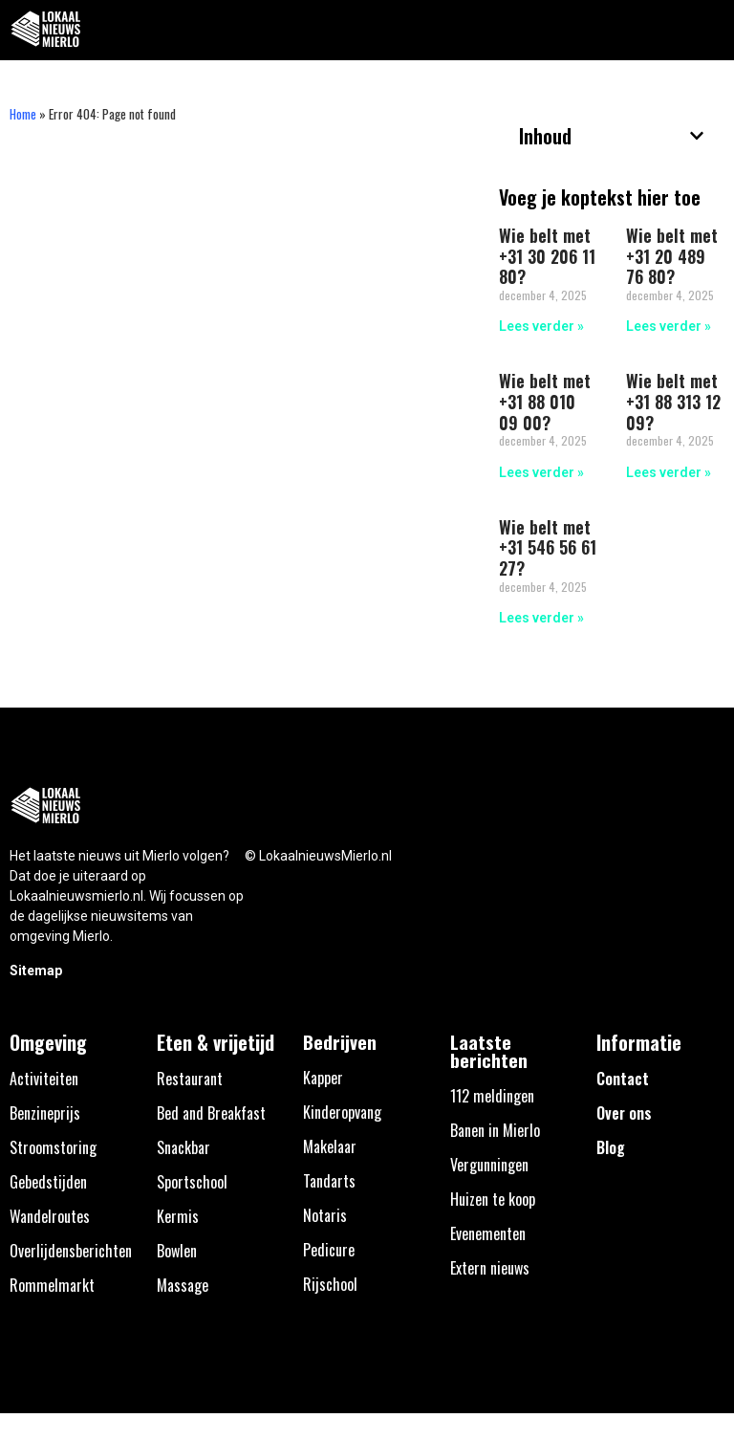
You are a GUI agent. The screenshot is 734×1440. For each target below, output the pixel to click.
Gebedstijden (48, 1181)
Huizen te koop (492, 1199)
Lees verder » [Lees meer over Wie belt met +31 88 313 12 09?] (668, 472)
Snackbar (183, 1147)
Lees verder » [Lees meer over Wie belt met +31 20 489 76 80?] (668, 326)
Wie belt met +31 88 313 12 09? (673, 401)
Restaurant (190, 1078)
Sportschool (192, 1181)
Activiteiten (44, 1078)
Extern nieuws (489, 1267)
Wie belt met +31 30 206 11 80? (547, 256)
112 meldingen (492, 1095)
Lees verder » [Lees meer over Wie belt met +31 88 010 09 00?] (541, 472)
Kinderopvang (342, 1112)
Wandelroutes (50, 1216)
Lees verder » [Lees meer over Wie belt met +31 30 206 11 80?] (541, 326)
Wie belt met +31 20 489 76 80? (672, 256)
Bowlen (177, 1250)
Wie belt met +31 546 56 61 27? (547, 547)
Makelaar (329, 1146)
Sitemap (36, 970)
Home (23, 113)
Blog (610, 1147)
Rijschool (330, 1284)
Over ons (624, 1113)
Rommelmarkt (52, 1285)
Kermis (178, 1216)
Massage (182, 1285)
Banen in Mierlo (495, 1130)
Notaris (325, 1215)
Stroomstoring (53, 1147)
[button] (708, 30)
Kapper (323, 1077)
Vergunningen (489, 1164)
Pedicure (329, 1249)
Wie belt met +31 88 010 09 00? (545, 401)
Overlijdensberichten (71, 1250)
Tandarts (329, 1180)
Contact (622, 1078)
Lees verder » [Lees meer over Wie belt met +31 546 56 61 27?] (541, 617)
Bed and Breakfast (211, 1113)
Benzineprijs (45, 1113)
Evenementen (488, 1233)
